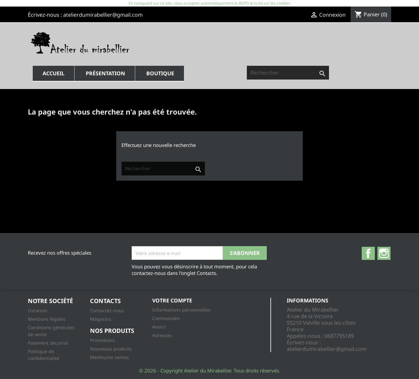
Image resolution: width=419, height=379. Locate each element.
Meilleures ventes (109, 357)
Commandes (166, 318)
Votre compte (172, 300)
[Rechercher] (288, 73)
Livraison (37, 310)
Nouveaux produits (111, 349)
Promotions (102, 340)
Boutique (160, 73)
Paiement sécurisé (48, 343)
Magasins (100, 319)
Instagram (384, 253)
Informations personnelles (181, 310)
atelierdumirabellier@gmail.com (103, 14)
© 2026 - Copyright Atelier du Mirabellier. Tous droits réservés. (209, 370)
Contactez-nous (107, 310)
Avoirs (159, 327)
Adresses (162, 335)
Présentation (105, 73)
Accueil (53, 73)
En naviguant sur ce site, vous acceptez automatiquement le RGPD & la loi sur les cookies (209, 3)
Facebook (368, 253)
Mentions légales (46, 319)
